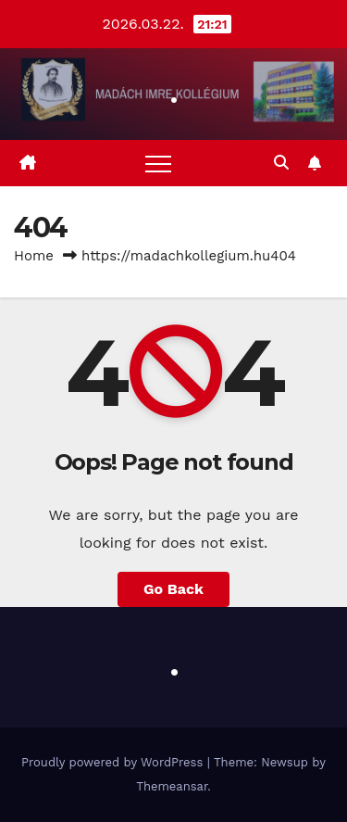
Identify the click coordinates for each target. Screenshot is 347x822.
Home (34, 255)
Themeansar (171, 786)
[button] (281, 162)
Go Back (173, 589)
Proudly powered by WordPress (114, 762)
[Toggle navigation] (158, 163)
